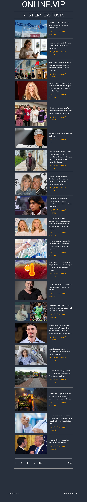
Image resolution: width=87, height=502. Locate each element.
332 (40, 463)
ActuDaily (75, 493)
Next (70, 463)
